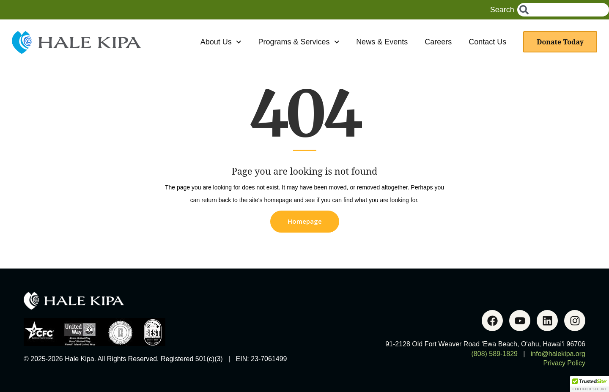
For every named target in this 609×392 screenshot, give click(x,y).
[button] (589, 384)
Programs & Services (298, 42)
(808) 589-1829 (495, 353)
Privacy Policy (564, 363)
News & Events (382, 42)
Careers (438, 42)
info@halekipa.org (558, 353)
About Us (220, 42)
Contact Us (487, 42)
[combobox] (563, 9)
